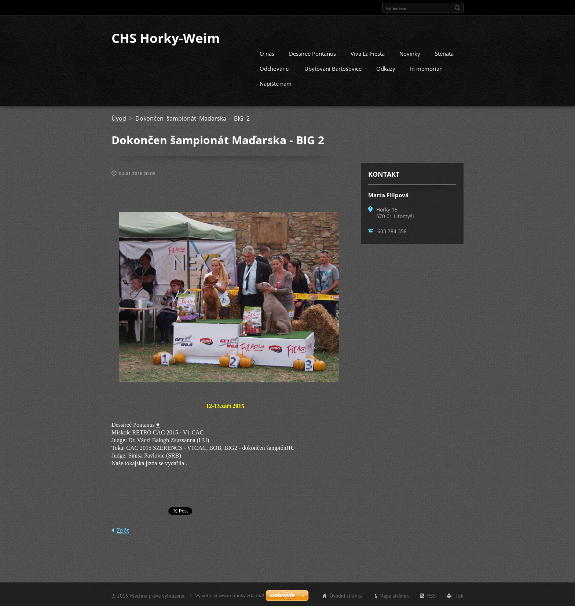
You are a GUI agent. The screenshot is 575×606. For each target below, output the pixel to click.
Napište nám (276, 83)
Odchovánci (275, 67)
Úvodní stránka (346, 595)
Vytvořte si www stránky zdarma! (229, 595)
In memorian (426, 67)
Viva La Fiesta (368, 52)
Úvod (118, 118)
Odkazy (385, 67)
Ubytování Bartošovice (333, 67)
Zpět (123, 530)
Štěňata (444, 52)
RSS (431, 595)
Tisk (459, 595)
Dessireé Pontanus (312, 52)
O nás (267, 52)
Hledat (457, 8)
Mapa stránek (394, 595)
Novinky (409, 52)
